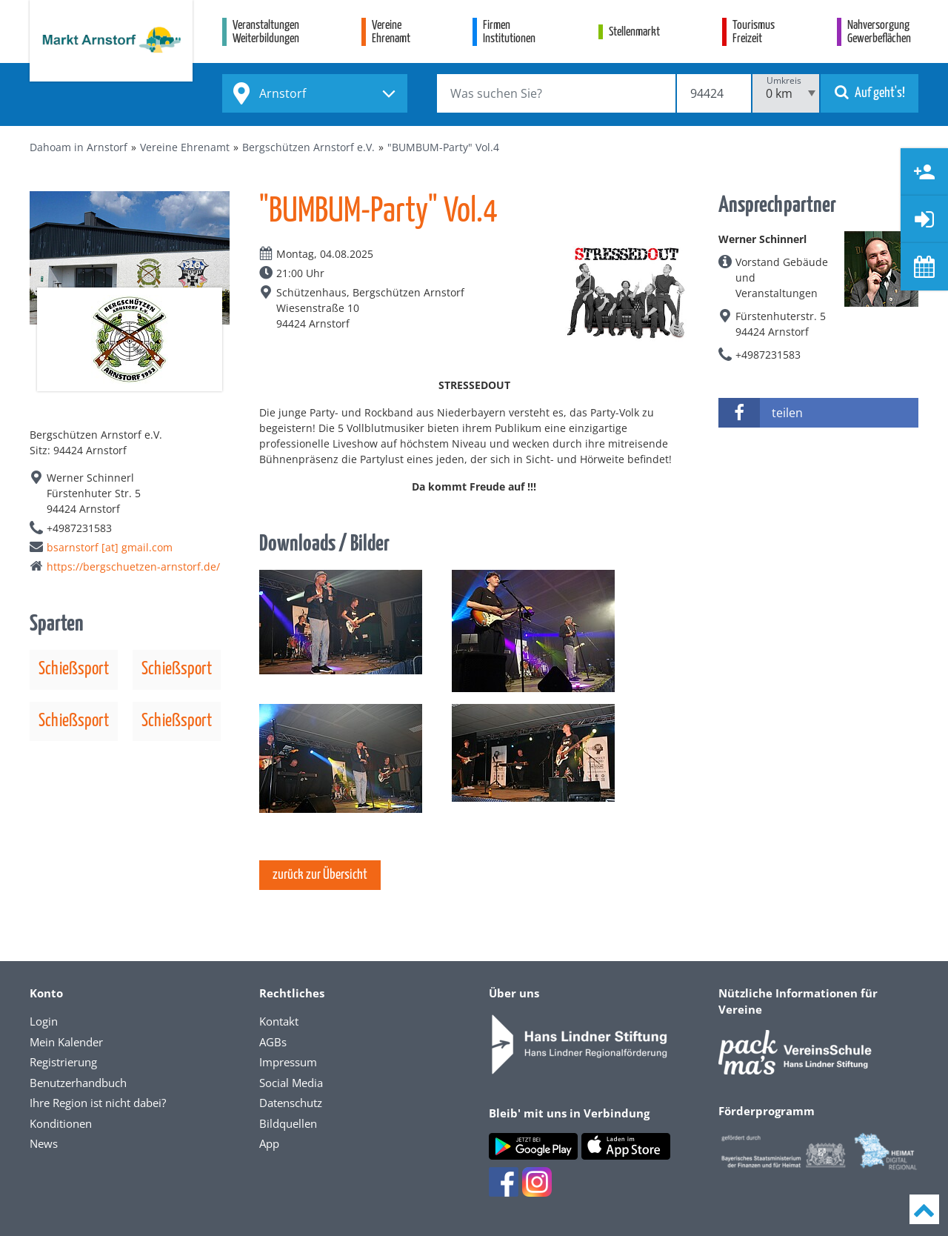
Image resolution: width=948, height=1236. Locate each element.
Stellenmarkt (634, 32)
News (44, 1143)
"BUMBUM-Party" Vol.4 (443, 147)
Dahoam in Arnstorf (78, 147)
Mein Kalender (66, 1041)
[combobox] (314, 93)
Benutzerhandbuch (78, 1082)
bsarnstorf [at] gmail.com (110, 547)
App (269, 1143)
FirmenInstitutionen (509, 32)
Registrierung (63, 1061)
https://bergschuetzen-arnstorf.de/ (133, 566)
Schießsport (74, 669)
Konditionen (61, 1123)
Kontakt (278, 1021)
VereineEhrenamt (391, 32)
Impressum (288, 1061)
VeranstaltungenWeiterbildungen (266, 32)
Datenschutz (290, 1102)
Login (44, 1021)
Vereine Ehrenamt (185, 147)
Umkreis (784, 80)
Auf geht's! (869, 92)
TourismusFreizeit (753, 32)
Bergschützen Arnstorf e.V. (308, 147)
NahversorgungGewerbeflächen (879, 32)
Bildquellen (288, 1123)
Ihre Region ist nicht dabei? (98, 1102)
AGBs (273, 1041)
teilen (760, 413)
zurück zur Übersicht (320, 875)
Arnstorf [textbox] (282, 93)
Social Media (291, 1082)
